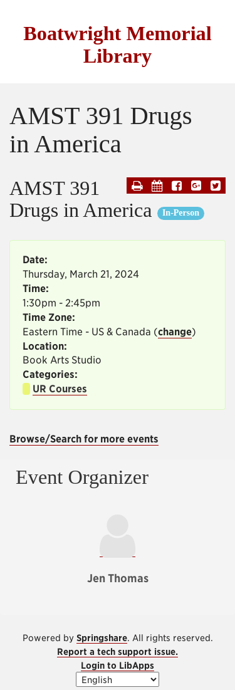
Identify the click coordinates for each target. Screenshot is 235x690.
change (175, 332)
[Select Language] (117, 679)
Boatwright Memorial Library (117, 44)
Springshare (101, 637)
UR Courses (60, 389)
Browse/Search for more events (84, 439)
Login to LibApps (117, 665)
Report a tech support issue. (117, 651)
